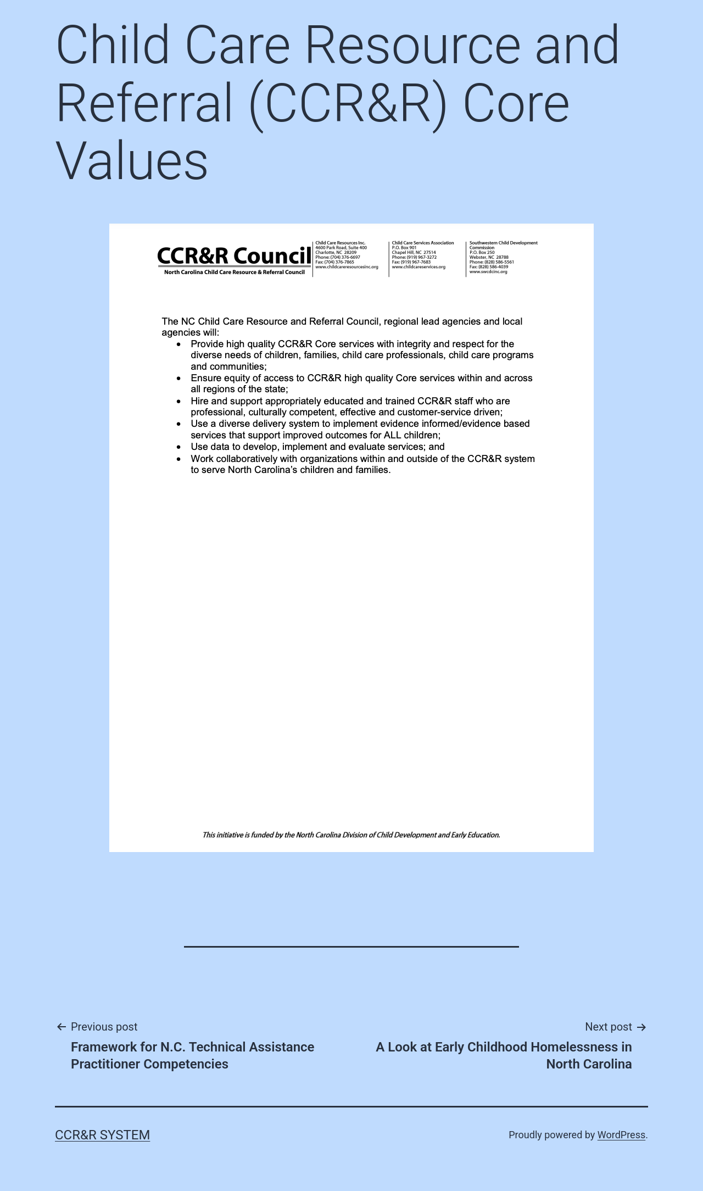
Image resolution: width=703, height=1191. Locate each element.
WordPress (621, 1134)
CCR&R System (102, 1135)
